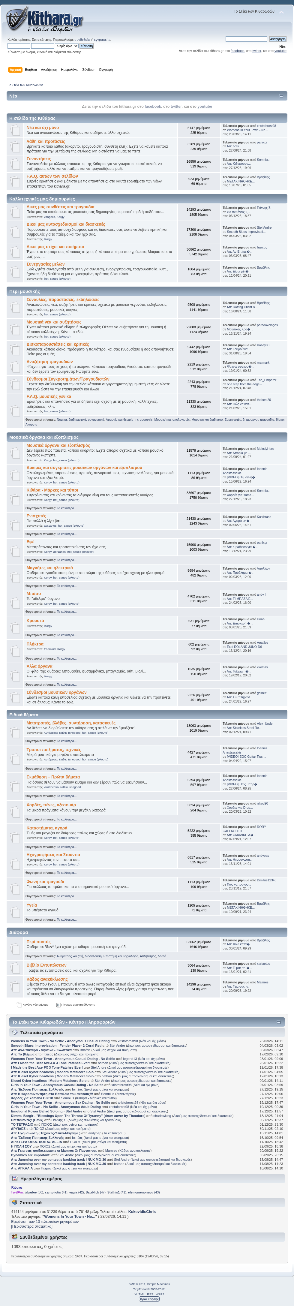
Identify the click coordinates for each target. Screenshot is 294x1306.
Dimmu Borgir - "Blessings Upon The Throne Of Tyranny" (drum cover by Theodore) (78, 1116)
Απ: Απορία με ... (239, 453)
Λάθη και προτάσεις (46, 141)
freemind (50, 649)
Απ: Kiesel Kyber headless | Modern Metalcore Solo (53, 1072)
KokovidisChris (142, 1212)
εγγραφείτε (102, 39)
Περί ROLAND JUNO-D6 (244, 646)
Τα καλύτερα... (66, 508)
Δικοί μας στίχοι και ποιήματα (55, 247)
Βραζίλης (263, 177)
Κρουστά (35, 620)
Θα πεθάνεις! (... (238, 212)
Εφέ (30, 542)
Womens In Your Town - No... (247, 130)
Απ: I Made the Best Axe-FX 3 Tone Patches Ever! (50, 1063)
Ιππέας (262, 247)
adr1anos (50, 525)
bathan (103, 1063)
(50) (34, 1192)
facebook (237, 51)
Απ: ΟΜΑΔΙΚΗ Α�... (241, 835)
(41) (56, 1192)
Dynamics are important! (31, 1155)
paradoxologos (267, 325)
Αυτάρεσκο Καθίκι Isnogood (62, 732)
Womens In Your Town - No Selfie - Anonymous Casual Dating (60, 1041)
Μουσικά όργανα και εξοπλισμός (58, 445)
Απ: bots (233, 146)
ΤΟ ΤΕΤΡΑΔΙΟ (22, 1124)
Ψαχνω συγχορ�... (240, 366)
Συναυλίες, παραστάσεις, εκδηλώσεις (63, 299)
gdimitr (262, 693)
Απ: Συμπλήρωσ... (240, 697)
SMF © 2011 (137, 1284)
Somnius (263, 159)
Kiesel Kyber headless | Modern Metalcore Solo (49, 1080)
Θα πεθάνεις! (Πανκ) (27, 1120)
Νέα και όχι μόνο (43, 127)
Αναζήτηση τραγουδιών (50, 362)
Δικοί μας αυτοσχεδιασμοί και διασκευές (66, 224)
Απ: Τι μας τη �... (239, 968)
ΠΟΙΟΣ (46, 1124)
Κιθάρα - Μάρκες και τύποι (52, 490)
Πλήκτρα (35, 644)
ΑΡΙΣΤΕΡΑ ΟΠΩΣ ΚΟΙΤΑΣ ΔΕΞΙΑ (36, 1142)
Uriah (261, 619)
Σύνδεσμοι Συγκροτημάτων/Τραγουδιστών (68, 379)
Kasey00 (263, 345)
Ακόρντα (32, 424)
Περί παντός (39, 942)
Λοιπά (162, 956)
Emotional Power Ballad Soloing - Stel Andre (46, 1111)
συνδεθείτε (82, 39)
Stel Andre (264, 227)
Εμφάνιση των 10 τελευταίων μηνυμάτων (45, 1222)
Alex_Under (265, 723)
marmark (263, 362)
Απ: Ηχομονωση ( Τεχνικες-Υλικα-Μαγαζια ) (45, 1133)
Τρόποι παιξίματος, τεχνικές (54, 750)
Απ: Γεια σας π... (238, 986)
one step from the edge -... (245, 384)
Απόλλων (263, 568)
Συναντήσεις (39, 159)
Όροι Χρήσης (149, 1299)
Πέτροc (46, 1168)
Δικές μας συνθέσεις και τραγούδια (60, 207)
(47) (96, 1192)
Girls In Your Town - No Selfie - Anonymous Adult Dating (56, 1107)
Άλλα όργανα (39, 666)
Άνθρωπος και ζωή (70, 956)
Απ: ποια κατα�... (240, 944)
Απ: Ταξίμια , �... (239, 671)
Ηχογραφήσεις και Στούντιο (53, 855)
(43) (144, 1192)
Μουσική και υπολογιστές (172, 419)
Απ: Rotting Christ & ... (243, 307)
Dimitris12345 (267, 880)
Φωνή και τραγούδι (45, 882)
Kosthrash (264, 517)
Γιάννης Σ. (264, 207)
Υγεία (32, 905)
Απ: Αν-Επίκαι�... (240, 251)
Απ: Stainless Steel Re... (244, 728)
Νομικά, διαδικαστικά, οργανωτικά (80, 419)
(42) (76, 1192)
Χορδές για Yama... (240, 495)
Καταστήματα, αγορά (47, 828)
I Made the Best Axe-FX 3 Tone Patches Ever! (47, 1067)
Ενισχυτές (36, 516)
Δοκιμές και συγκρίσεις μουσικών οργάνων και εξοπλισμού (84, 467)
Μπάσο (34, 593)
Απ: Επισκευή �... (240, 623)
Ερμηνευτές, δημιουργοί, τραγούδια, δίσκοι (254, 419)
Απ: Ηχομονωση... (240, 859)
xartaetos (263, 963)
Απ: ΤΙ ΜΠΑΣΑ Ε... (240, 598)
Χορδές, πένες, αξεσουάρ (51, 805)
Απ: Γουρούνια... (238, 349)
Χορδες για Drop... (240, 807)
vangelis (49, 216)
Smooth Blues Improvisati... (246, 231)
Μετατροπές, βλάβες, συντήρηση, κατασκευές (71, 723)
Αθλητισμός (148, 956)
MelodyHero (265, 448)
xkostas (262, 667)
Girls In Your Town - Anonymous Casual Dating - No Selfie (57, 1085)
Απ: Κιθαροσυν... (239, 163)
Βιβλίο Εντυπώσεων (47, 965)
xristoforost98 (266, 126)
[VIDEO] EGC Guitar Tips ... (246, 756)
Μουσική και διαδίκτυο (207, 419)
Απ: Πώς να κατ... (239, 404)
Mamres (262, 982)
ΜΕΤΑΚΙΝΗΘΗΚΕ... (241, 181)
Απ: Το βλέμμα (23, 1054)
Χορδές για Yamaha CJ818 (32, 1098)
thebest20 (264, 400)
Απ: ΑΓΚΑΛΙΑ (22, 1168)
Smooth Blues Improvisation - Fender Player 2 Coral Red (56, 1045)
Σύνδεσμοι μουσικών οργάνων (57, 692)
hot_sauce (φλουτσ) (57, 278)
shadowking (162, 1116)
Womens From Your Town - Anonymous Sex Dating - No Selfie (60, 1102)
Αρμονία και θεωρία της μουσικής (129, 419)
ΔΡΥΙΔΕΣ (18, 1128)
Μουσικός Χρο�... (240, 329)
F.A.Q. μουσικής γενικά (49, 396)
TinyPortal (140, 1289)
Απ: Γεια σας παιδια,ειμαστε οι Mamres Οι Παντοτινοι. (54, 1150)
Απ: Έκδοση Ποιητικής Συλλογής (37, 1089)
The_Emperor (267, 380)
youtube (280, 51)
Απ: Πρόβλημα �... (240, 572)
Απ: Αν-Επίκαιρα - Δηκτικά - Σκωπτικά (42, 1050)
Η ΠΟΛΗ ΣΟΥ (21, 1146)
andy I (261, 594)
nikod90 (262, 803)
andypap (263, 855)
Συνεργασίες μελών (46, 264)
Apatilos (262, 642)
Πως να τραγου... (239, 884)
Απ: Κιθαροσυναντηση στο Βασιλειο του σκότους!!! (52, 1094)
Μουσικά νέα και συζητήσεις (54, 322)
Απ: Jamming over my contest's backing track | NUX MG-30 (58, 1159)
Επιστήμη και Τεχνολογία (121, 956)
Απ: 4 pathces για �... (243, 547)
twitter (256, 51)
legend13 (130, 1059)
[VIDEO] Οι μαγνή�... (242, 477)
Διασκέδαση (93, 956)
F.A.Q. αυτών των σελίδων (52, 176)
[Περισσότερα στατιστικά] (31, 1226)
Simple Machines (158, 1284)
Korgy (60, 216)
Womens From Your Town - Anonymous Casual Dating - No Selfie (63, 1059)
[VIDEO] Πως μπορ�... (243, 784)
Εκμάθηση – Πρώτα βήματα (53, 777)
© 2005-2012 (156, 1289)
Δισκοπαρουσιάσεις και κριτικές (58, 344)
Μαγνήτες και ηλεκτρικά (50, 568)
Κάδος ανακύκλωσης (47, 979)
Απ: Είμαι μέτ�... (239, 271)
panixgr (262, 142)
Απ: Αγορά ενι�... (239, 520)
